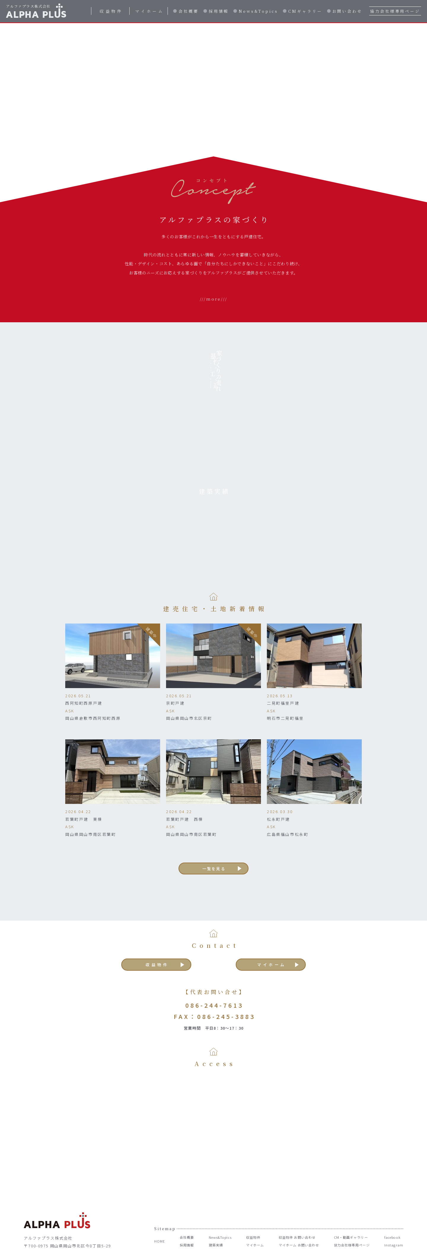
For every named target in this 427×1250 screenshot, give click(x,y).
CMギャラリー (305, 11)
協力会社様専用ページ (395, 11)
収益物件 (111, 11)
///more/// (213, 323)
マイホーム (149, 11)
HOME (160, 1216)
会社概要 (189, 11)
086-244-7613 (214, 979)
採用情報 (219, 11)
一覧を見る (214, 838)
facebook (392, 1212)
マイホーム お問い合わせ (297, 1220)
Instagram (393, 1220)
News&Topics (258, 11)
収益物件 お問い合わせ (294, 1212)
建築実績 (212, 1220)
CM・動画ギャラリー (350, 1212)
